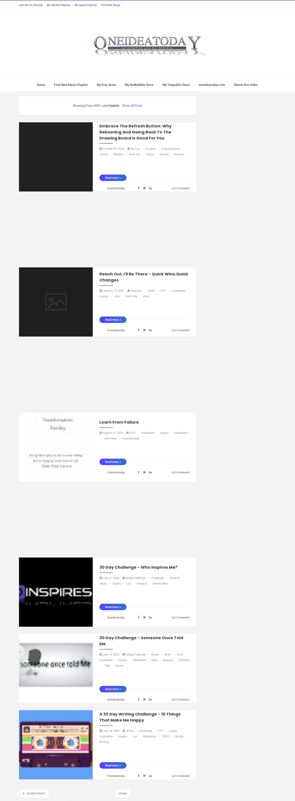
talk (109, 665)
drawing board (172, 148)
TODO (168, 736)
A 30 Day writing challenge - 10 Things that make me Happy (140, 717)
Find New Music (110, 5)
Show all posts (132, 105)
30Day (132, 730)
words (119, 665)
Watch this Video (246, 85)
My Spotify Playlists (58, 5)
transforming (130, 438)
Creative (152, 148)
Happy (175, 730)
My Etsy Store (106, 85)
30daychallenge (138, 578)
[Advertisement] (107, 229)
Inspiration (180, 290)
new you (137, 154)
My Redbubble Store (139, 85)
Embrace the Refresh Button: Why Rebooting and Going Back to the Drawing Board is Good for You (135, 132)
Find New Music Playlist (71, 85)
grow (182, 654)
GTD (165, 290)
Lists (119, 296)
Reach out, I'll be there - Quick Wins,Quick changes (143, 277)
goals (153, 290)
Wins (146, 296)
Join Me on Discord (30, 5)
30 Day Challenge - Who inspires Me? (138, 567)
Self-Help (134, 296)
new (157, 660)
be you (137, 148)
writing (103, 742)
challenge (159, 578)
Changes (138, 290)
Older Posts (35, 793)
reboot (166, 154)
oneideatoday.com (212, 85)
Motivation (141, 660)
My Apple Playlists (86, 5)
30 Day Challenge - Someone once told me (141, 641)
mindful (121, 154)
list (131, 583)
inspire (106, 154)
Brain (170, 654)
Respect (144, 583)
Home (123, 793)
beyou (157, 654)
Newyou (170, 660)
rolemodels (160, 583)
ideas (105, 583)
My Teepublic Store (176, 85)
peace (152, 154)
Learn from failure (119, 422)
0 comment (180, 188)
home (41, 85)
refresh (179, 154)
